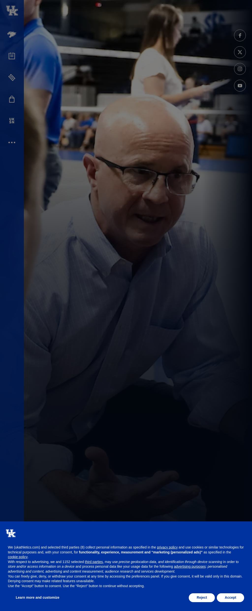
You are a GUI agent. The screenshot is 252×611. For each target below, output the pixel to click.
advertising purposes (190, 566)
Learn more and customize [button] (37, 597)
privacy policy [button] (167, 547)
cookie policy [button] (18, 557)
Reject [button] (202, 597)
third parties (94, 562)
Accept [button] (230, 597)
